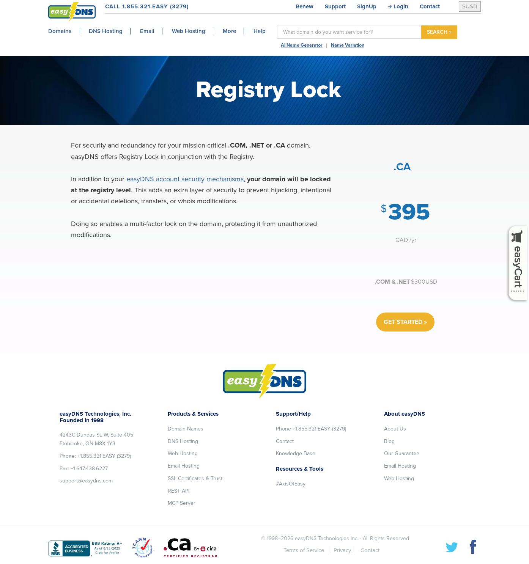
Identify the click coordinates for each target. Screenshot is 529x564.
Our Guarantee (401, 453)
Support (335, 6)
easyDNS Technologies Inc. (327, 538)
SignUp (366, 6)
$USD (469, 6)
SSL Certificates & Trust (195, 478)
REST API (178, 491)
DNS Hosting (183, 441)
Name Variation (347, 45)
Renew (304, 6)
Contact (430, 6)
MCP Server (181, 503)
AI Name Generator (302, 45)
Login (401, 6)
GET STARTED (403, 322)
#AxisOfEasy (290, 484)
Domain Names (185, 429)
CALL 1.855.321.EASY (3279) (147, 6)
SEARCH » (439, 32)
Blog (389, 441)
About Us (395, 429)
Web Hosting (183, 453)
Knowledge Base (295, 453)
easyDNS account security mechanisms (185, 179)
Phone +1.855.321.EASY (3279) (311, 429)
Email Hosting (184, 466)
